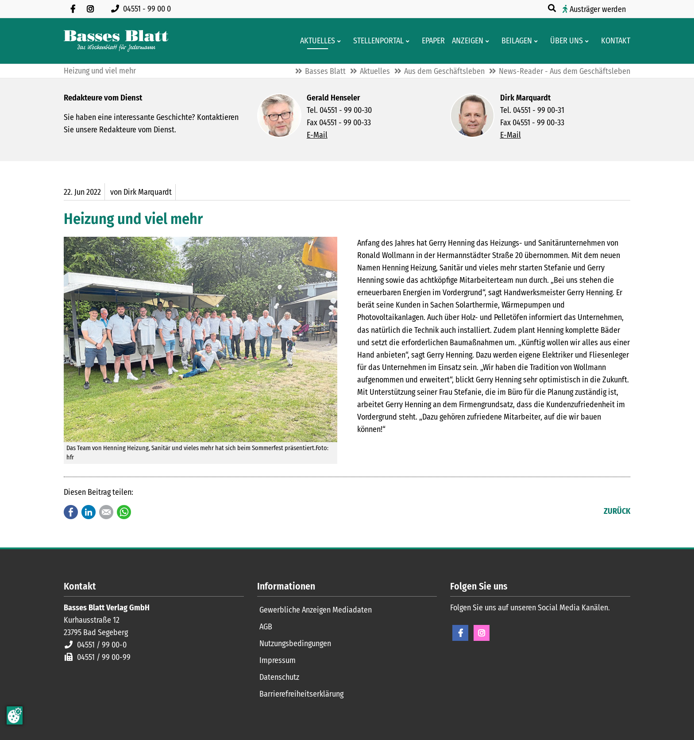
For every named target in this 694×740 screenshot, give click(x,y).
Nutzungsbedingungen (295, 643)
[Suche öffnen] (552, 8)
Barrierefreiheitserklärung (301, 694)
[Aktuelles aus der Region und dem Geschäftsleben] (315, 41)
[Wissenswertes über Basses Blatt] (564, 41)
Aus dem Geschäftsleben (444, 71)
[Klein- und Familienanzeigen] (465, 41)
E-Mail (317, 135)
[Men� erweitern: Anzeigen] (488, 41)
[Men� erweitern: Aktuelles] (340, 41)
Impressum (277, 660)
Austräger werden (598, 9)
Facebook (71, 512)
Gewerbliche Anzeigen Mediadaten (315, 610)
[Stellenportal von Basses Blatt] (376, 41)
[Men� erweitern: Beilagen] (537, 41)
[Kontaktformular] (613, 41)
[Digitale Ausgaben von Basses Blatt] (430, 41)
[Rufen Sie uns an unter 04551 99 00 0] (142, 9)
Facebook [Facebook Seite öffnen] (460, 633)
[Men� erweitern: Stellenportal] (409, 41)
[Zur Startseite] (116, 41)
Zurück (617, 511)
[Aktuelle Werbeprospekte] (514, 41)
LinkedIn (88, 512)
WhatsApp (124, 512)
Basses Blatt (325, 71)
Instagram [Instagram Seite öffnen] (482, 633)
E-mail (106, 512)
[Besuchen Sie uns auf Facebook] (72, 9)
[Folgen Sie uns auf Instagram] (90, 9)
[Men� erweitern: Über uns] (588, 41)
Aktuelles (375, 71)
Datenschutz (279, 677)
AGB (265, 627)
